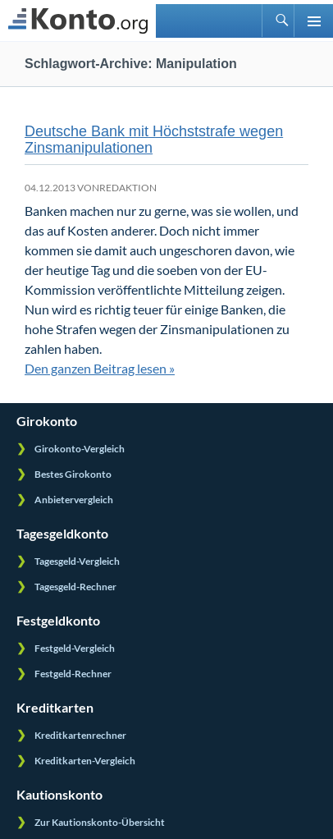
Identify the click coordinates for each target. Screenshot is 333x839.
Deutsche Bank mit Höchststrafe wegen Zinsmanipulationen (154, 139)
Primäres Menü (313, 20)
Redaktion (128, 187)
